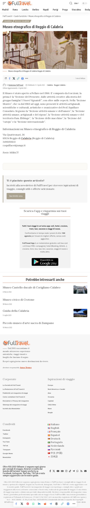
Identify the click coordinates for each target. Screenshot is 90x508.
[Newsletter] (85, 471)
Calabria (8, 21)
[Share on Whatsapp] (33, 504)
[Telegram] (73, 471)
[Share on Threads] (56, 504)
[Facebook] (50, 471)
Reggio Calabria (22, 21)
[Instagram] (66, 471)
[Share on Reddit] (45, 504)
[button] (5, 3)
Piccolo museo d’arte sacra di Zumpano (28, 323)
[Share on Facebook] (10, 78)
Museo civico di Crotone (18, 299)
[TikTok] (70, 471)
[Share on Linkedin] (39, 504)
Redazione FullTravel (16, 85)
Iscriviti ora (16, 195)
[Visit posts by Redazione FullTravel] (4, 85)
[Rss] (81, 471)
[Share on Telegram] (51, 504)
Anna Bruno (26, 367)
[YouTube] (58, 471)
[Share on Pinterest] (28, 504)
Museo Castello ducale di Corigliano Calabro (31, 287)
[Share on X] (14, 78)
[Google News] (62, 471)
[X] (54, 471)
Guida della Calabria (16, 310)
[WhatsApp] (77, 471)
